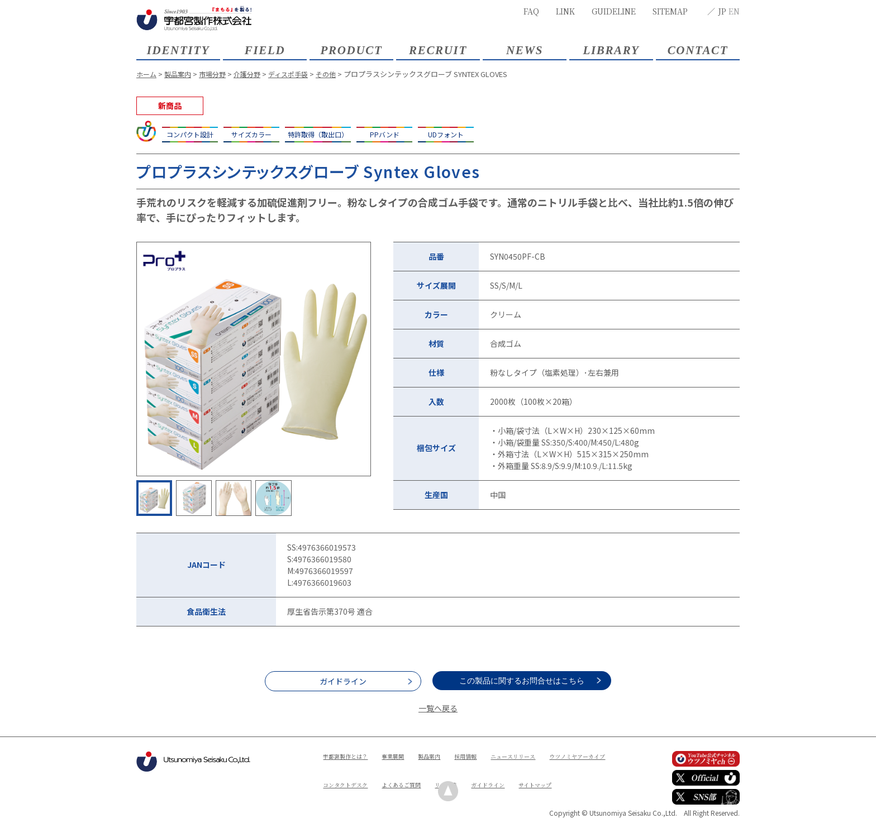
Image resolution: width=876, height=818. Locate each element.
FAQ (531, 11)
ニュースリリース (539, 755)
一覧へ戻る (438, 708)
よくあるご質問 (495, 774)
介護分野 (254, 74)
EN (734, 11)
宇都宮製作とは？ (350, 755)
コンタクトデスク (431, 774)
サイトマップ (397, 793)
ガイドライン (343, 681)
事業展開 (404, 755)
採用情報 (485, 755)
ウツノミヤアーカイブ (356, 774)
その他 (338, 74)
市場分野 (217, 74)
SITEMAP (670, 11)
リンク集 (545, 774)
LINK (565, 11)
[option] (253, 359)
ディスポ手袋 (298, 74)
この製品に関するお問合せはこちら (533, 680)
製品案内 (180, 74)
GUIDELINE (614, 11)
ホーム (147, 74)
